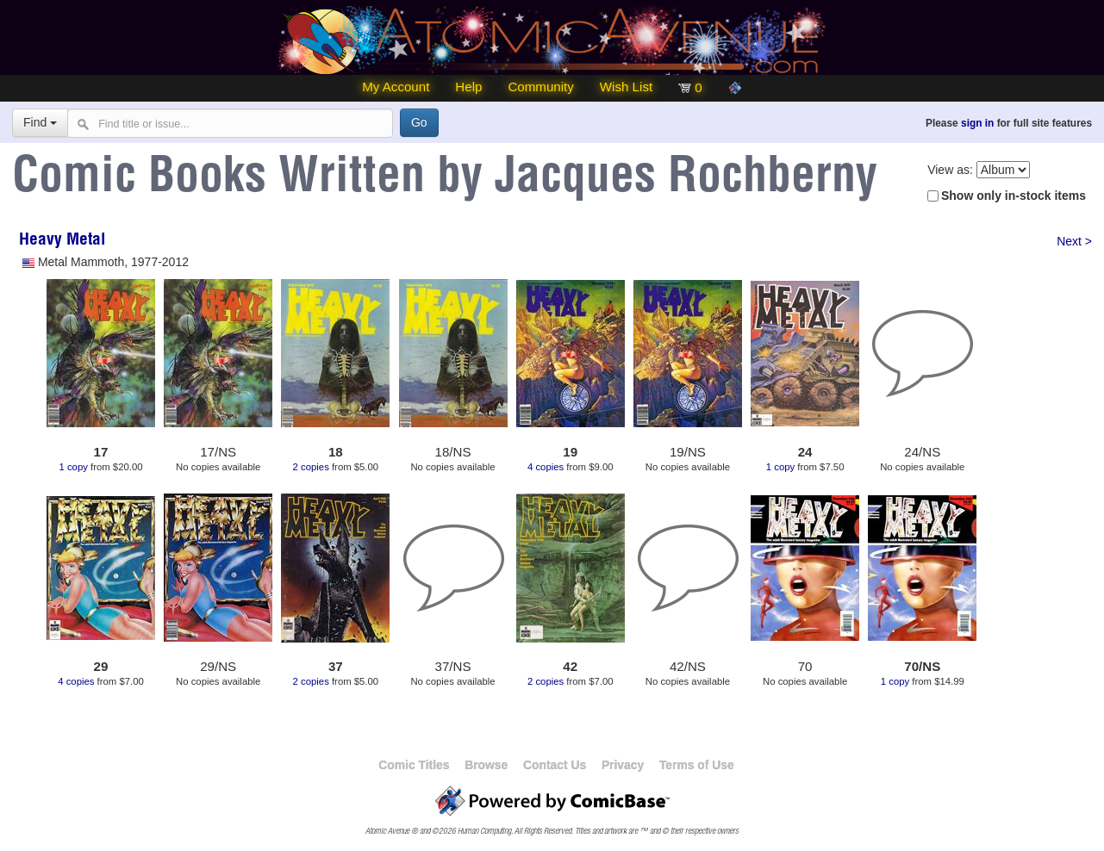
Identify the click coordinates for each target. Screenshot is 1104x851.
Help (468, 86)
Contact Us (554, 765)
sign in (977, 123)
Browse (486, 765)
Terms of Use (696, 765)
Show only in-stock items (1013, 195)
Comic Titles (413, 765)
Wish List (626, 86)
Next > (1074, 241)
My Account (395, 86)
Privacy (623, 765)
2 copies (311, 467)
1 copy (73, 467)
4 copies (545, 467)
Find (40, 122)
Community (540, 86)
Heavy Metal (62, 241)
